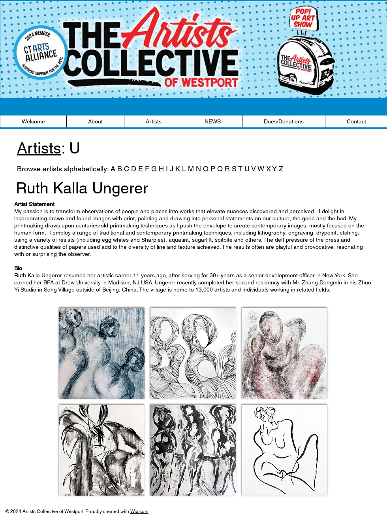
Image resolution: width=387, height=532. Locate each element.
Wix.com (139, 511)
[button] (102, 353)
